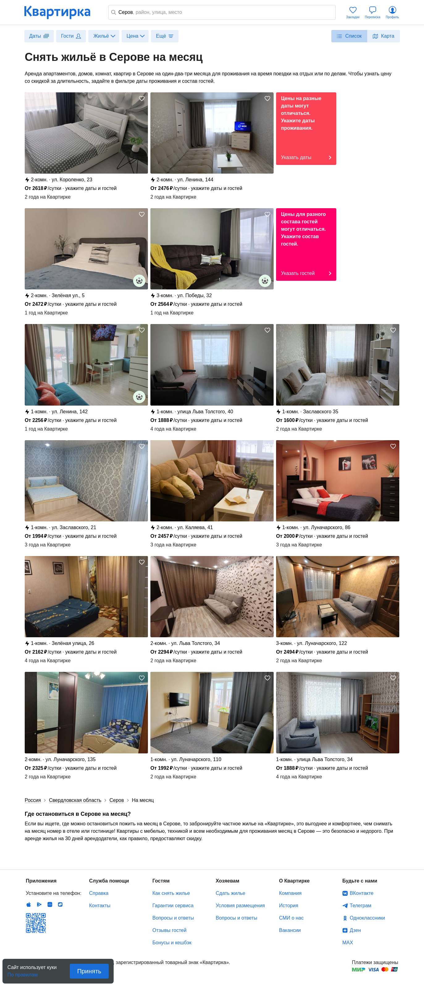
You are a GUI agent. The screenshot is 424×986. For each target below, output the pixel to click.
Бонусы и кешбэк (172, 942)
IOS (28, 904)
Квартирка (61, 12)
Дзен (355, 930)
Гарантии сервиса (173, 905)
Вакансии (290, 930)
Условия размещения (240, 905)
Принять (89, 971)
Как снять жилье (171, 893)
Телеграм (361, 905)
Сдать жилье (231, 893)
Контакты (100, 905)
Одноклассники (367, 918)
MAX (347, 942)
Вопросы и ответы (173, 918)
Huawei (49, 904)
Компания (290, 893)
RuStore (60, 904)
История (288, 905)
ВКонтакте (362, 893)
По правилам (22, 973)
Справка (99, 893)
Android (39, 904)
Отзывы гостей (170, 930)
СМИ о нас (291, 918)
